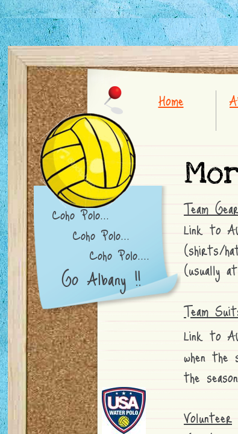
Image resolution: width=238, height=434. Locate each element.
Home (171, 100)
